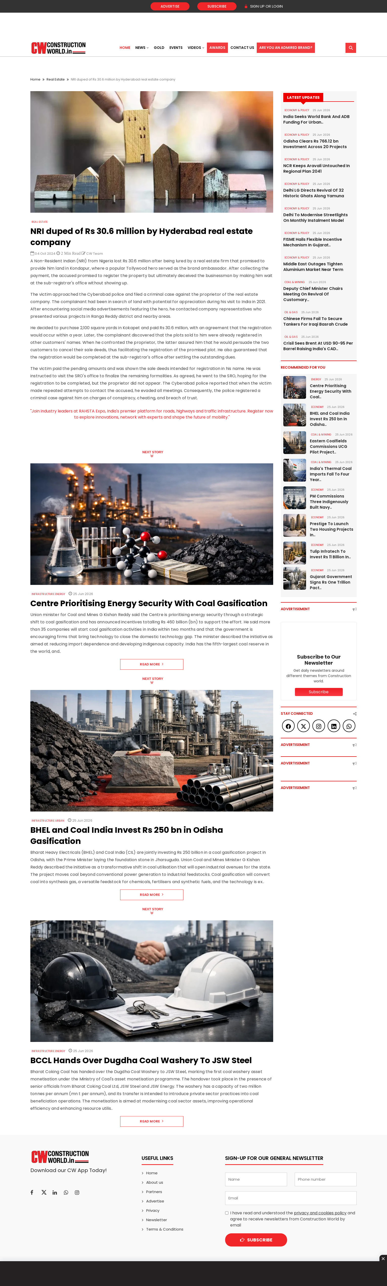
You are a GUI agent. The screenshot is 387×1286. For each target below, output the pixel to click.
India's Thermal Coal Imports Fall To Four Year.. (331, 474)
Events (176, 47)
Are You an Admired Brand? (285, 47)
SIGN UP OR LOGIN (263, 6)
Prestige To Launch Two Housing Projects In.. (331, 529)
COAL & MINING (295, 282)
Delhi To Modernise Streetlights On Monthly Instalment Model (315, 217)
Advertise (170, 6)
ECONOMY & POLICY (297, 110)
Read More (151, 664)
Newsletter (156, 1219)
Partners (154, 1191)
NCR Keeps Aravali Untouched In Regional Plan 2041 (316, 168)
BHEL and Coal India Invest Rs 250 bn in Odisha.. (330, 419)
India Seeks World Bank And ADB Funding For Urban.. (316, 119)
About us (154, 1182)
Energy (316, 379)
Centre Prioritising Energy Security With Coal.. (330, 391)
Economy (317, 407)
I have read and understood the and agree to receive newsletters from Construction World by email (292, 1219)
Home (125, 47)
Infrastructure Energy (48, 594)
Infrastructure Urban (48, 821)
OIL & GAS (291, 312)
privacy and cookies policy (320, 1213)
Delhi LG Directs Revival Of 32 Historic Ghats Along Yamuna (313, 193)
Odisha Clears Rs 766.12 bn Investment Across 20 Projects (315, 144)
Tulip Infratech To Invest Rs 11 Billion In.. (330, 554)
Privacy (152, 1210)
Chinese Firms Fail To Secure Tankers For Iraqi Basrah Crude (315, 321)
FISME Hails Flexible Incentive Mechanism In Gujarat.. (312, 242)
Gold (159, 47)
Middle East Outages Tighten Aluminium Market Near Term (313, 266)
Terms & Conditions (164, 1229)
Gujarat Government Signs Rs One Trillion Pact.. (331, 582)
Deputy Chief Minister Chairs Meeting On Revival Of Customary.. (313, 294)
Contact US (242, 47)
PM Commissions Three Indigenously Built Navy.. (329, 501)
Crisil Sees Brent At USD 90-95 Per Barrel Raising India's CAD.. (318, 346)
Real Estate (56, 79)
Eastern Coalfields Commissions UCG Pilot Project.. (328, 446)
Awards (217, 47)
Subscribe (216, 6)
